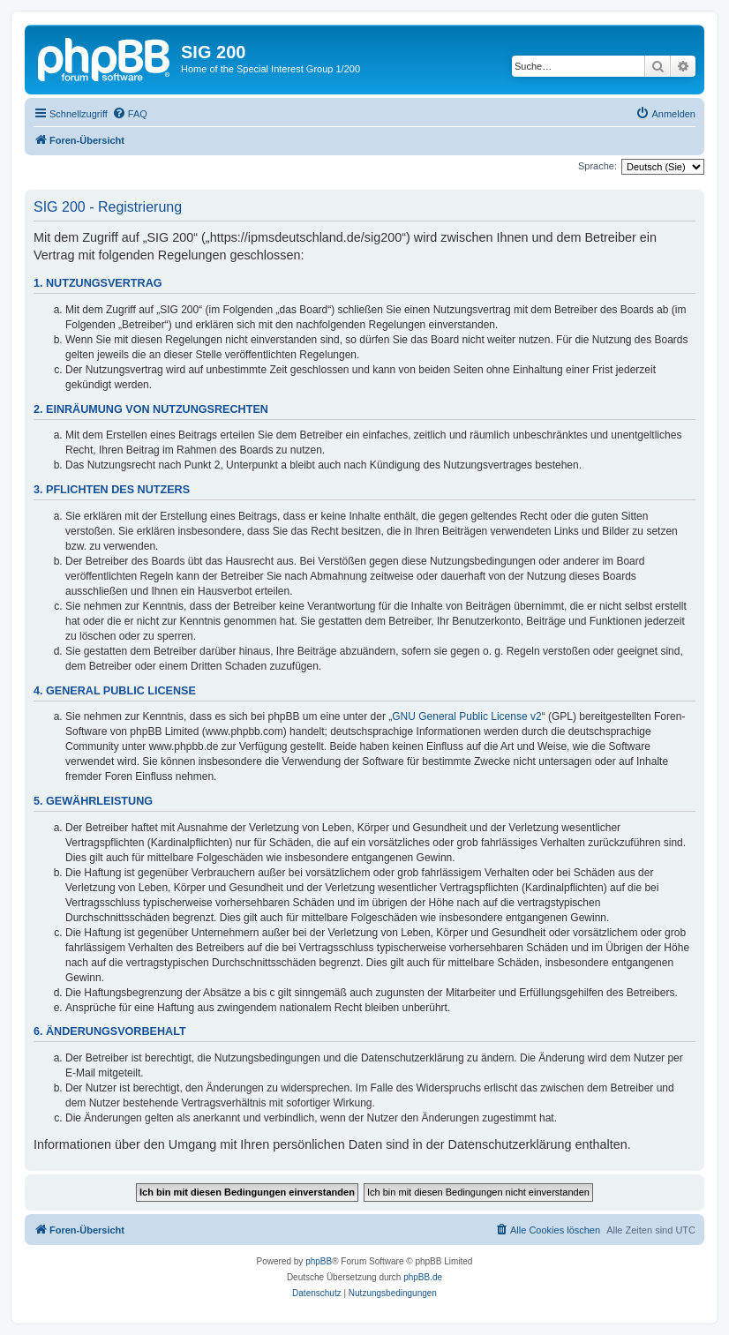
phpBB (318, 1261)
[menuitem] (129, 113)
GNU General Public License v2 (466, 716)
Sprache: (597, 166)
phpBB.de (422, 1277)
